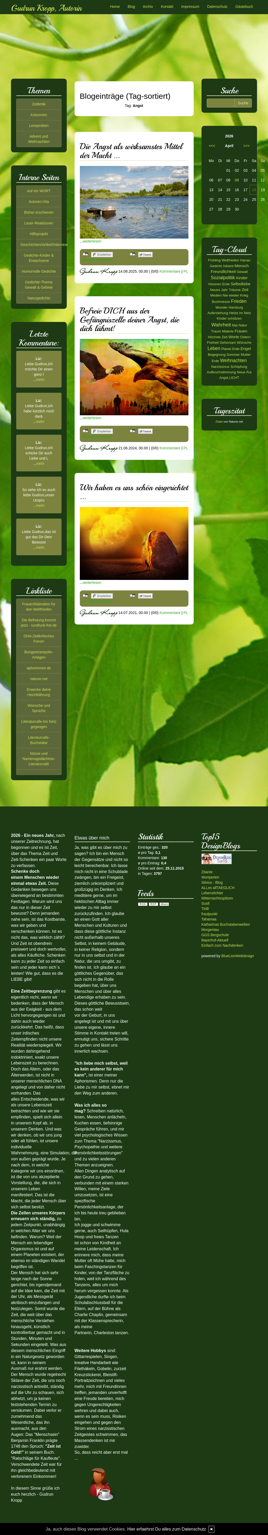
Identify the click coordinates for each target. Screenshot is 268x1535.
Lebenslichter (212, 893)
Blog (131, 6)
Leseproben (38, 125)
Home (115, 6)
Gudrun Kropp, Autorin (46, 8)
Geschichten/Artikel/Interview (44, 245)
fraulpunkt (209, 914)
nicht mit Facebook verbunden (85, 254)
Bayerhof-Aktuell (215, 940)
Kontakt (167, 6)
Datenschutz (217, 6)
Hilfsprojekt (39, 234)
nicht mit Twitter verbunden (133, 254)
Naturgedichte (38, 298)
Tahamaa (209, 919)
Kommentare (169, 271)
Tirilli (205, 909)
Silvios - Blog (212, 882)
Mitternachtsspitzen (217, 898)
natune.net (38, 679)
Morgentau (210, 930)
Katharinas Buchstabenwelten (226, 924)
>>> (246, 146)
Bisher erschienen (38, 212)
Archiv (148, 6)
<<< (212, 146)
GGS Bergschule (215, 935)
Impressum (190, 6)
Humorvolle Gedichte (39, 271)
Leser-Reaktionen (38, 223)
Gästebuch (244, 6)
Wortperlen (210, 877)
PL (185, 271)
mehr (40, 380)
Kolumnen (39, 115)
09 (237, 180)
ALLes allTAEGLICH (218, 888)
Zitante (207, 872)
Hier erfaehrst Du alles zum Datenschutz (166, 1529)
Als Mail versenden (97, 260)
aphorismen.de (39, 668)
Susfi (206, 903)
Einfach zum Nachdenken (222, 945)
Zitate (219, 421)
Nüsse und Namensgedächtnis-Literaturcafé (39, 758)
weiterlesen (92, 241)
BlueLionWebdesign (237, 956)
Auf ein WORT (39, 191)
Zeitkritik (39, 104)
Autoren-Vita (39, 202)
